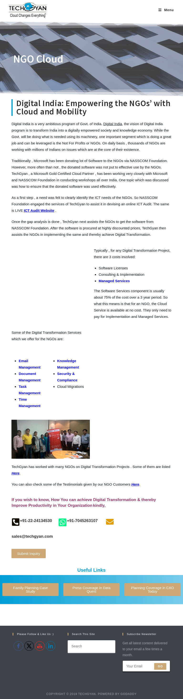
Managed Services (114, 281)
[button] (28, 553)
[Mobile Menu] (166, 10)
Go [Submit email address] (160, 666)
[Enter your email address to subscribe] (146, 666)
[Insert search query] (91, 646)
